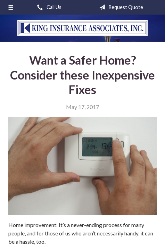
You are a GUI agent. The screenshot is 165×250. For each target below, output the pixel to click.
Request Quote (119, 7)
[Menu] (11, 7)
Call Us (47, 7)
